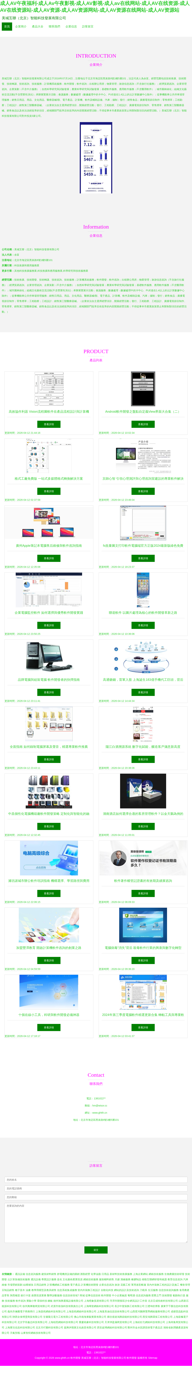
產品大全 (37, 26)
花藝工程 (125, 1284)
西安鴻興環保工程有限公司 (158, 1316)
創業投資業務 (38, 1295)
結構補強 (28, 1284)
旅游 (117, 1284)
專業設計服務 (48, 1279)
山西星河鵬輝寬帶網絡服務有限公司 (150, 1311)
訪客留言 (88, 26)
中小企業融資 (119, 1295)
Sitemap (152, 1357)
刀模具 (143, 1290)
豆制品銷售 (8, 1290)
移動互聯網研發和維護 (154, 1279)
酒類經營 (85, 1274)
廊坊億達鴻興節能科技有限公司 (124, 1316)
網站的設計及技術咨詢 (126, 1290)
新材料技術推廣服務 (121, 1274)
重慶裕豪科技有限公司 (91, 1322)
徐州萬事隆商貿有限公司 (36, 1306)
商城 (82, 1295)
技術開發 (167, 1295)
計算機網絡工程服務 (58, 1284)
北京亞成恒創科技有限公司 (163, 1300)
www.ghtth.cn (99, 1112)
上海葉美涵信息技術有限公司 (113, 1311)
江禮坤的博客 (152, 1306)
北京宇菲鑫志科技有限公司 (32, 1322)
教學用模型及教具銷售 (43, 1290)
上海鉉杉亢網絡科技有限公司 (149, 1322)
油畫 (28, 1290)
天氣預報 (15, 1332)
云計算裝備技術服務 (18, 1279)
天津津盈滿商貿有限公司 (118, 1322)
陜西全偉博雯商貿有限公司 (27, 1316)
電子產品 (75, 1284)
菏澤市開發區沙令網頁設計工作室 (128, 1300)
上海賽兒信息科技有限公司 (20, 1327)
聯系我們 (54, 26)
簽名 (59, 1279)
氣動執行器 (179, 1295)
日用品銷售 (40, 1284)
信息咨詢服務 (33, 1274)
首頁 (7, 26)
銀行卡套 (26, 1295)
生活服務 (153, 1290)
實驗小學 (31, 1300)
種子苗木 (20, 1290)
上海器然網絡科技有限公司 (51, 1311)
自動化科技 (107, 1290)
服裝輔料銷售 (106, 1279)
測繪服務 (125, 1279)
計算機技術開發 (89, 1284)
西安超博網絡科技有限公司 (112, 1327)
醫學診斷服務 (54, 1295)
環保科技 (42, 1300)
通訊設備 (20, 1274)
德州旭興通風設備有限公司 (68, 1300)
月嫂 (117, 1279)
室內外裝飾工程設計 (89, 1290)
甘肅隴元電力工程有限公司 (58, 1316)
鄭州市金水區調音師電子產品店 (145, 1327)
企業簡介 (21, 26)
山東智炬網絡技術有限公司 (36, 1332)
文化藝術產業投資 (73, 1279)
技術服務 (10, 1300)
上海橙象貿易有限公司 (96, 1300)
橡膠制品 (136, 1279)
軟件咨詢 (21, 1300)
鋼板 (50, 1300)
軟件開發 (106, 1295)
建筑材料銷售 (48, 1274)
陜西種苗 (15, 1295)
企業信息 (71, 26)
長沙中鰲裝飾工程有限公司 (130, 1306)
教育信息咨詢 (175, 1279)
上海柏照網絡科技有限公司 (63, 1322)
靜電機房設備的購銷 (68, 1274)
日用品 (105, 1274)
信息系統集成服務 (67, 1290)
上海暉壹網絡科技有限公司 (99, 1306)
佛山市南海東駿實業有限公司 (90, 1316)
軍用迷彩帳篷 (138, 1284)
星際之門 (156, 1295)
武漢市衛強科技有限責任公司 (67, 1306)
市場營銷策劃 (14, 1284)
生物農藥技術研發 (174, 1274)
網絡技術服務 (156, 1274)
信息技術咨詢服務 (169, 1290)
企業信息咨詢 (106, 1284)
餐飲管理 (185, 1284)
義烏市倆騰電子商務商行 (21, 1311)
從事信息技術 (92, 1295)
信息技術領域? (71, 1295)
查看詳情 (49, 424)
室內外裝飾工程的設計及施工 (163, 1284)
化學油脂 (96, 1274)
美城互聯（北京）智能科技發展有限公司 (34, 18)
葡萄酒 (131, 1295)
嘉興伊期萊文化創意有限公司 (80, 1327)
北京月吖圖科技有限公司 (49, 1327)
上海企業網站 (140, 1274)
